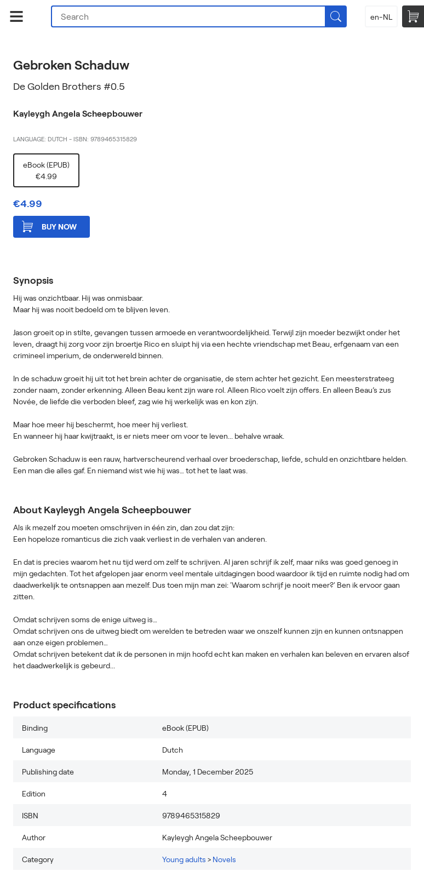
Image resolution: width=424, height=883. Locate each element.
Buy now (49, 226)
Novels (224, 859)
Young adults (184, 859)
